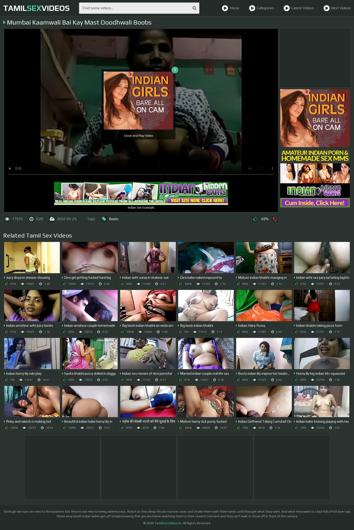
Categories (261, 8)
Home (230, 8)
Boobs (109, 219)
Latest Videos (298, 8)
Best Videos (337, 8)
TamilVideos (36, 8)
